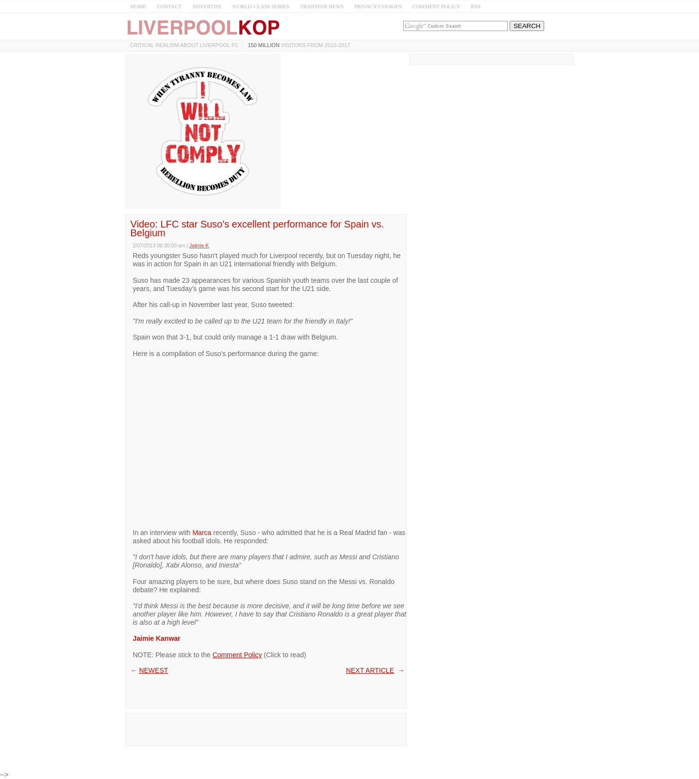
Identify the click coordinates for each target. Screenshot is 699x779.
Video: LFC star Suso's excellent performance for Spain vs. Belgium (257, 228)
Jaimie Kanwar (157, 638)
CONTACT (169, 6)
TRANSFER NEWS (322, 6)
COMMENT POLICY (437, 6)
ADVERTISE (206, 6)
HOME (138, 6)
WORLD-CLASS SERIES (260, 6)
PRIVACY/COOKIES (378, 6)
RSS (476, 6)
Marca (201, 532)
